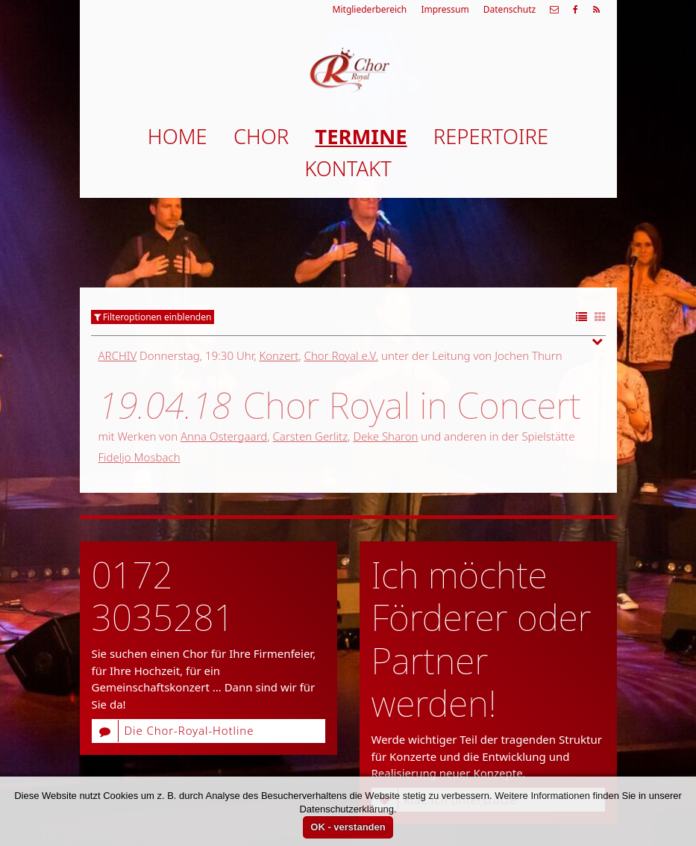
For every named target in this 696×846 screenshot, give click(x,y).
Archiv (117, 355)
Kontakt (347, 168)
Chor (261, 136)
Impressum (444, 9)
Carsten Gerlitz (310, 436)
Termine (361, 136)
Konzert (278, 355)
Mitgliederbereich (370, 9)
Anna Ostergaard (224, 436)
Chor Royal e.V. (341, 355)
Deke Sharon (385, 436)
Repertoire (490, 136)
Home (177, 136)
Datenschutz (509, 9)
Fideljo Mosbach (139, 457)
